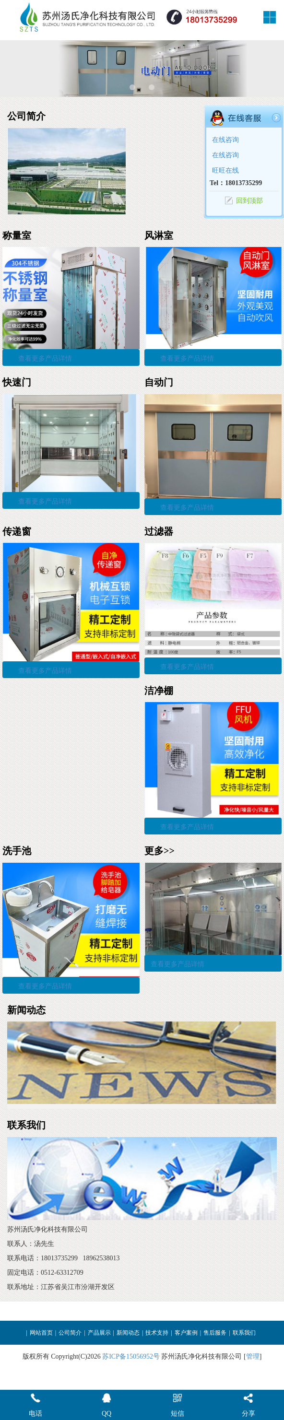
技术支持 (156, 1332)
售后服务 (214, 1332)
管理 (253, 1356)
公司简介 (70, 1332)
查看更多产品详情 (45, 358)
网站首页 (41, 1332)
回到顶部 (249, 200)
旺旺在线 (225, 170)
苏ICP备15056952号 (131, 1356)
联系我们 (244, 1332)
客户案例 (186, 1332)
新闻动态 (128, 1332)
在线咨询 (225, 139)
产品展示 (99, 1332)
